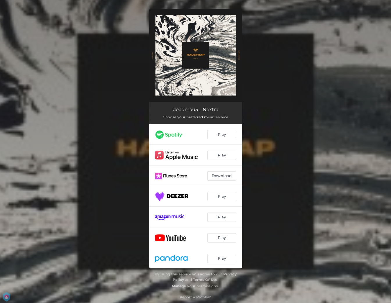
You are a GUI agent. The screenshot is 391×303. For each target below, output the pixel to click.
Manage (179, 286)
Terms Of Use (205, 279)
